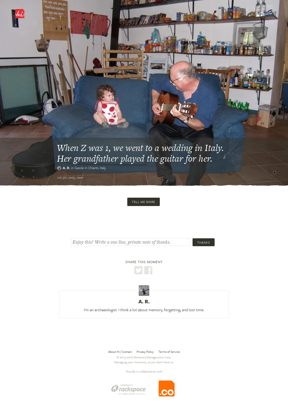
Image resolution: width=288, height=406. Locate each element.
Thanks (203, 242)
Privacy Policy (145, 351)
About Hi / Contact (120, 351)
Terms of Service (169, 351)
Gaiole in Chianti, (90, 167)
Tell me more (143, 202)
